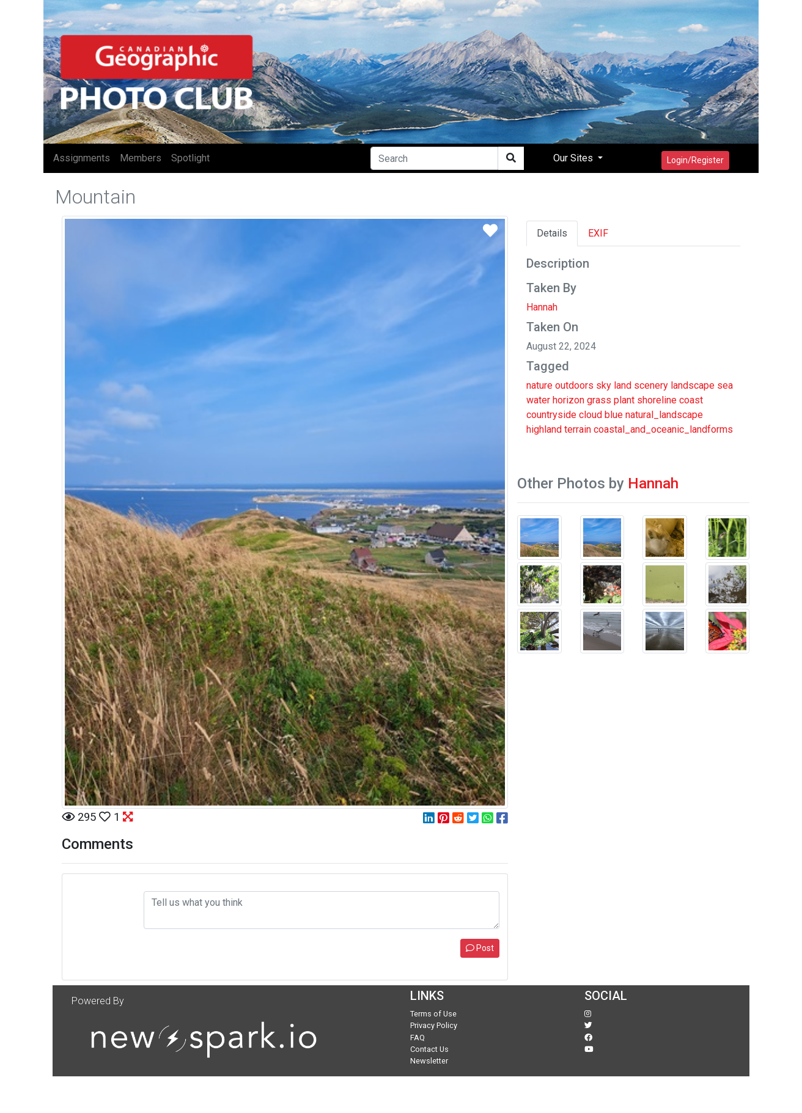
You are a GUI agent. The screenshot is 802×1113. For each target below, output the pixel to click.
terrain (577, 429)
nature (539, 385)
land (622, 385)
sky (603, 385)
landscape (693, 385)
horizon (568, 400)
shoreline (657, 400)
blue (614, 415)
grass (599, 400)
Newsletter (429, 1060)
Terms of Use (433, 1013)
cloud (590, 415)
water (538, 400)
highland (544, 429)
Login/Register (695, 160)
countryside (551, 415)
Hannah (541, 307)
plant (624, 400)
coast (691, 400)
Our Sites (574, 158)
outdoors (574, 385)
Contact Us (429, 1049)
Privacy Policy (433, 1025)
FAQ (417, 1037)
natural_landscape (664, 415)
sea (725, 385)
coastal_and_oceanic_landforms (663, 429)
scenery (651, 385)
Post (480, 948)
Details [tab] (552, 233)
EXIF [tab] (598, 233)
